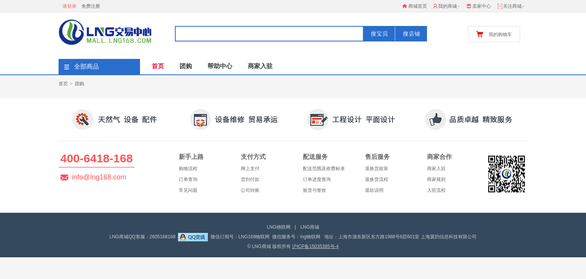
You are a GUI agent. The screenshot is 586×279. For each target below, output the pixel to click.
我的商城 (447, 6)
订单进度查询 (317, 179)
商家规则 (436, 179)
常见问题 (188, 190)
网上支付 (250, 168)
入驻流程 (436, 190)
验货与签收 (314, 190)
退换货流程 (376, 179)
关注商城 (511, 6)
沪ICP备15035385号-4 (315, 246)
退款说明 (374, 190)
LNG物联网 (278, 227)
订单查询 (188, 179)
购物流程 (188, 168)
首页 (158, 66)
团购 (186, 66)
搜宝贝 (379, 34)
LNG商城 (309, 227)
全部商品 (81, 66)
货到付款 (250, 179)
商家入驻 (260, 66)
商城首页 (414, 6)
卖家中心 (478, 6)
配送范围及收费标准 (324, 168)
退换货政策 (376, 168)
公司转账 (250, 190)
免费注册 (90, 6)
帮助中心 (219, 66)
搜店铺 (411, 34)
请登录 (69, 6)
